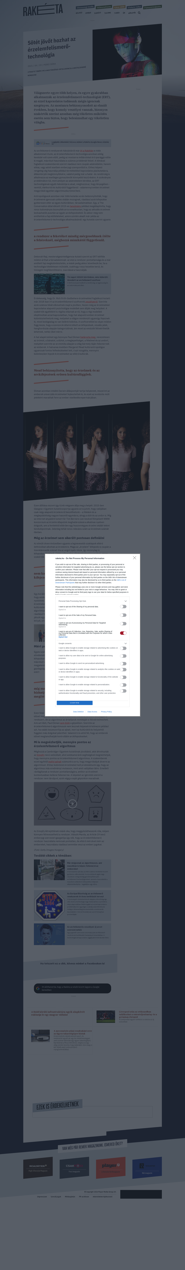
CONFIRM (74, 703)
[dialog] (92, 635)
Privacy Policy (106, 712)
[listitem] (92, 601)
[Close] (135, 558)
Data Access (92, 712)
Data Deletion (78, 712)
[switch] (123, 606)
